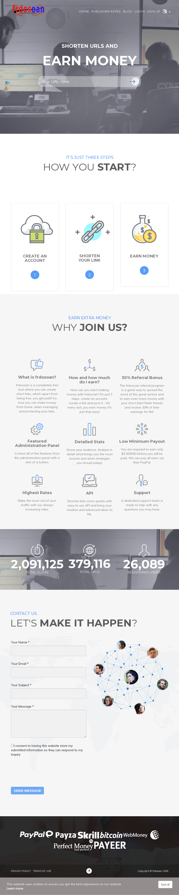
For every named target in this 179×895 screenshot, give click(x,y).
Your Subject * (21, 685)
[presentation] (44, 771)
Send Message (27, 791)
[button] (167, 13)
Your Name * (20, 642)
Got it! (165, 884)
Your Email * (20, 664)
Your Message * (22, 706)
